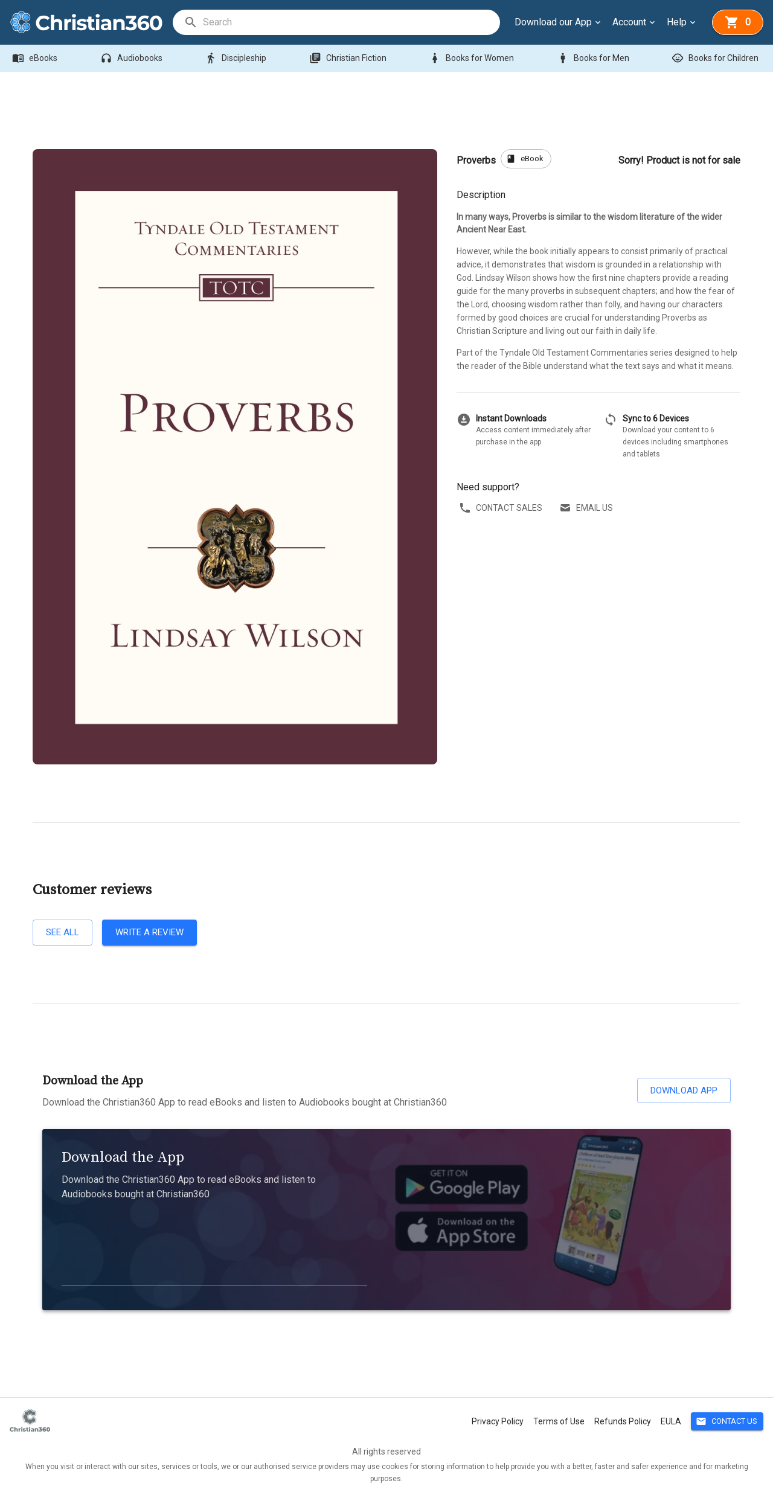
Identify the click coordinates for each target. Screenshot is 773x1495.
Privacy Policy (498, 1421)
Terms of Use (559, 1421)
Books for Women (472, 58)
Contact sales (502, 508)
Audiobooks (132, 58)
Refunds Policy (622, 1421)
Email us (587, 508)
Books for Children (716, 58)
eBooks (36, 58)
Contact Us (727, 1421)
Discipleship (236, 58)
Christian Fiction (349, 58)
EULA (671, 1421)
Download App (684, 1090)
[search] (351, 22)
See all (62, 932)
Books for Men (594, 58)
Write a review (149, 932)
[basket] (737, 22)
